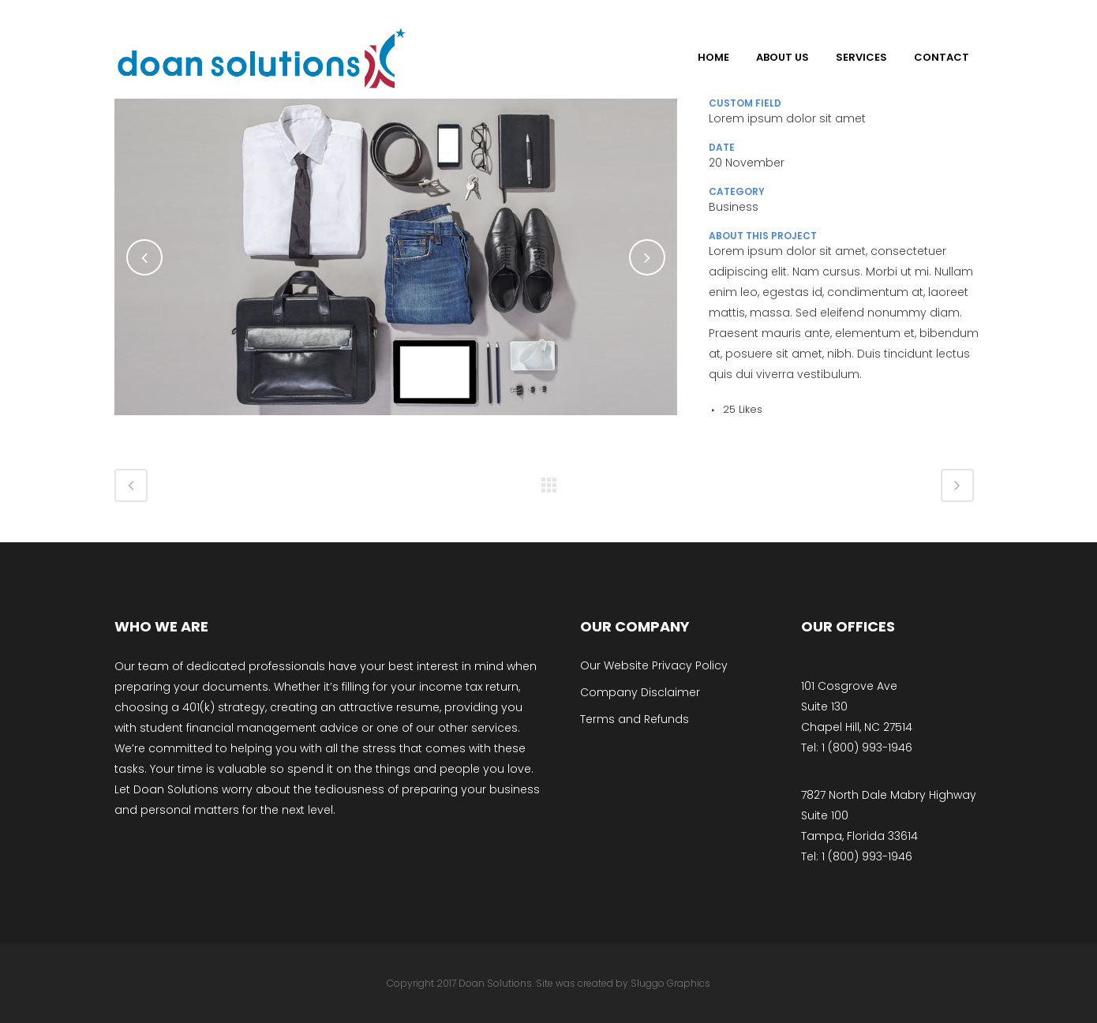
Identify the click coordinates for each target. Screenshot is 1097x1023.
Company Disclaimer (640, 692)
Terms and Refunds (634, 719)
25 (742, 409)
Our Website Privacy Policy (654, 665)
